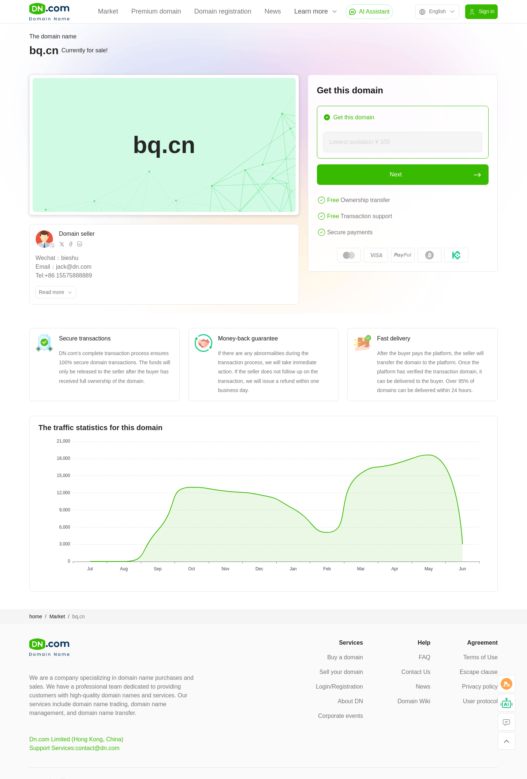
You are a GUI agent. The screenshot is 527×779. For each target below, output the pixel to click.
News (273, 11)
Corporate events (340, 716)
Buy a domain (345, 657)
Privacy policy (480, 686)
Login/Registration (339, 686)
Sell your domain (341, 672)
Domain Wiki (413, 701)
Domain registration (222, 11)
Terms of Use (480, 657)
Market (108, 11)
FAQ (424, 657)
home (35, 616)
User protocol (480, 701)
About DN (350, 701)
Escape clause (479, 672)
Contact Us (415, 672)
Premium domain (156, 11)
